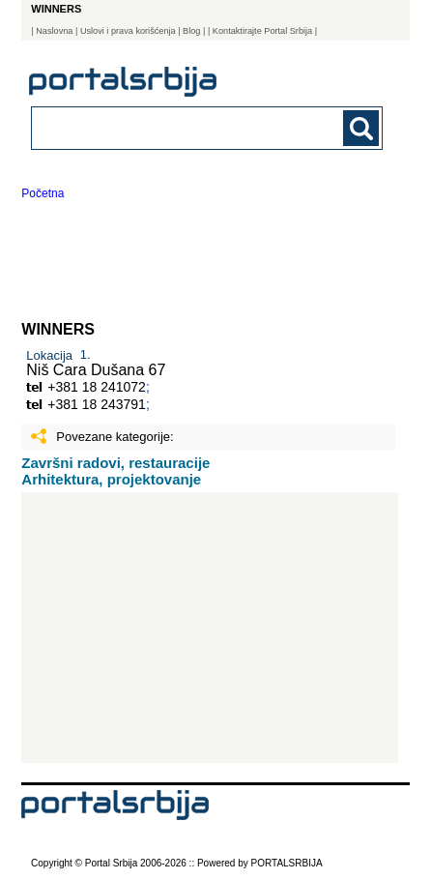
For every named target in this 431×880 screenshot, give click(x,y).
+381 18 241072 (96, 387)
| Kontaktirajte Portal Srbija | (262, 31)
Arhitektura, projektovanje (111, 479)
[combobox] (173, 127)
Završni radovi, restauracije (115, 463)
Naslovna (54, 31)
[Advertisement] (209, 627)
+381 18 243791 (96, 404)
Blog (191, 31)
